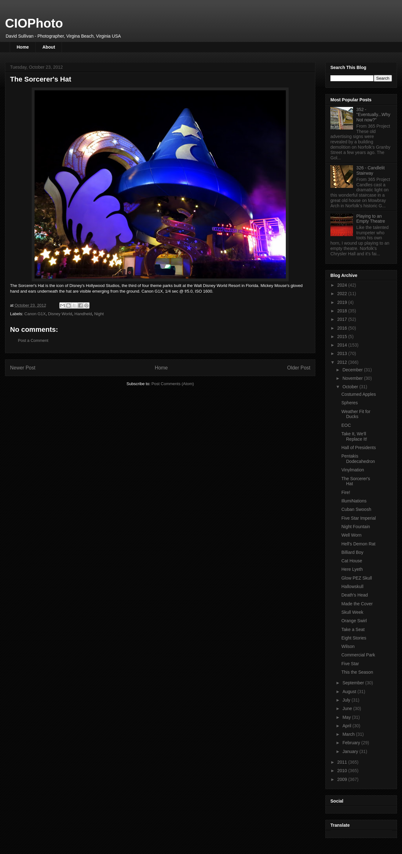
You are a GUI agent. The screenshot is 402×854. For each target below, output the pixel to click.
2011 (342, 762)
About (48, 47)
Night (99, 313)
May (347, 717)
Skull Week (352, 612)
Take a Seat (353, 629)
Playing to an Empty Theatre (370, 219)
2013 (342, 353)
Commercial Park (358, 654)
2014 (342, 344)
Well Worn (351, 535)
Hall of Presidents (358, 447)
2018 (342, 310)
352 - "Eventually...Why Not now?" (373, 115)
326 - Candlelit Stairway (370, 170)
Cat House (351, 560)
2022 (342, 293)
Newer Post (22, 367)
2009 (342, 779)
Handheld (83, 313)
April (347, 725)
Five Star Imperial (358, 518)
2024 (342, 285)
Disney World (60, 313)
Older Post (298, 367)
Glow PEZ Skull (356, 578)
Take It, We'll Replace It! (354, 436)
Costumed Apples (358, 394)
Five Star (350, 663)
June (347, 708)
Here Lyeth (352, 569)
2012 (342, 362)
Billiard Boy (352, 552)
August (349, 691)
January (350, 751)
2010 (342, 770)
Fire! (345, 492)
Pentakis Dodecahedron (358, 459)
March (349, 734)
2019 (342, 302)
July (346, 700)
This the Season (357, 672)
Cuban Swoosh (356, 509)
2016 (342, 328)
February (351, 742)
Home (23, 47)
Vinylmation (352, 469)
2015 (342, 336)
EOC (346, 425)
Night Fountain (355, 526)
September (353, 682)
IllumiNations (354, 500)
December (353, 369)
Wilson (348, 646)
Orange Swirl (354, 620)
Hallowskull (352, 586)
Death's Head (354, 594)
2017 (342, 319)
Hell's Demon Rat (358, 543)
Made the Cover (357, 603)
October (350, 386)
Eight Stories (353, 637)
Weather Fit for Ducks (355, 414)
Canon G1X (35, 313)
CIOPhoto (34, 23)
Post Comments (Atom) (172, 383)
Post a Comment (33, 340)
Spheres (349, 402)
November (353, 378)
